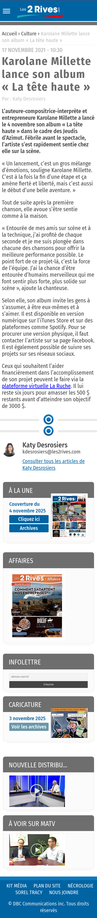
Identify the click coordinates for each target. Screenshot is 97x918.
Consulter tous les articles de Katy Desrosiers (53, 464)
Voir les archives (28, 727)
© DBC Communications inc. (37, 904)
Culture (29, 34)
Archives (29, 528)
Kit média (16, 886)
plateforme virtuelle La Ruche (36, 386)
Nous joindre (64, 892)
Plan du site (47, 886)
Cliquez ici (29, 519)
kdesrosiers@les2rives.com (51, 452)
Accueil (9, 34)
